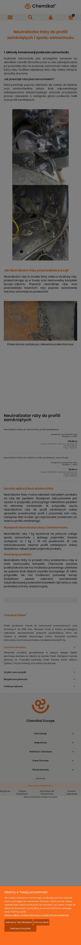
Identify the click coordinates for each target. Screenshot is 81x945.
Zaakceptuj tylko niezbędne (18, 922)
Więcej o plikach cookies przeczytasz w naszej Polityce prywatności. (36, 915)
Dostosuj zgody (41, 922)
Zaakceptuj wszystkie (20, 928)
